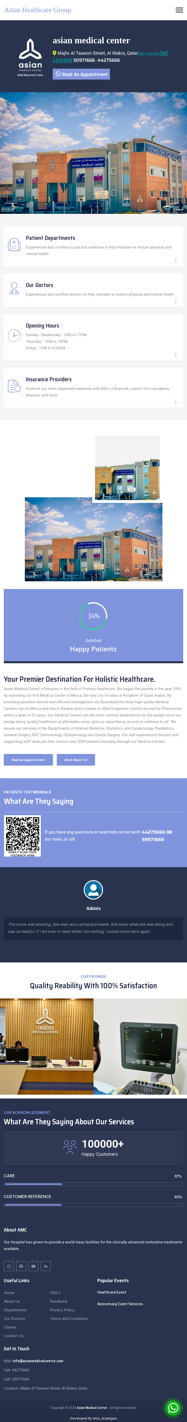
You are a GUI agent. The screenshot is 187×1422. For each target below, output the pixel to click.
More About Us (76, 760)
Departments (15, 1309)
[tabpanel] (93, 153)
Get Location (149, 53)
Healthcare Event (111, 1292)
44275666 (109, 60)
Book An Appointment (82, 74)
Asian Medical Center (92, 1407)
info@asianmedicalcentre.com (37, 1361)
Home (9, 1292)
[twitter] (33, 1266)
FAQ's (55, 1292)
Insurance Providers (49, 379)
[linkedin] (21, 1266)
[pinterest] (46, 1266)
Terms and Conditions (69, 1318)
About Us (12, 1301)
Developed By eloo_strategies (93, 1418)
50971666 (84, 60)
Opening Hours (42, 326)
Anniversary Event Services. (120, 1303)
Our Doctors (39, 285)
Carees (10, 1327)
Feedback (58, 1301)
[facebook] (9, 1266)
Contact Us (14, 1335)
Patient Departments (50, 238)
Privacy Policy (62, 1309)
